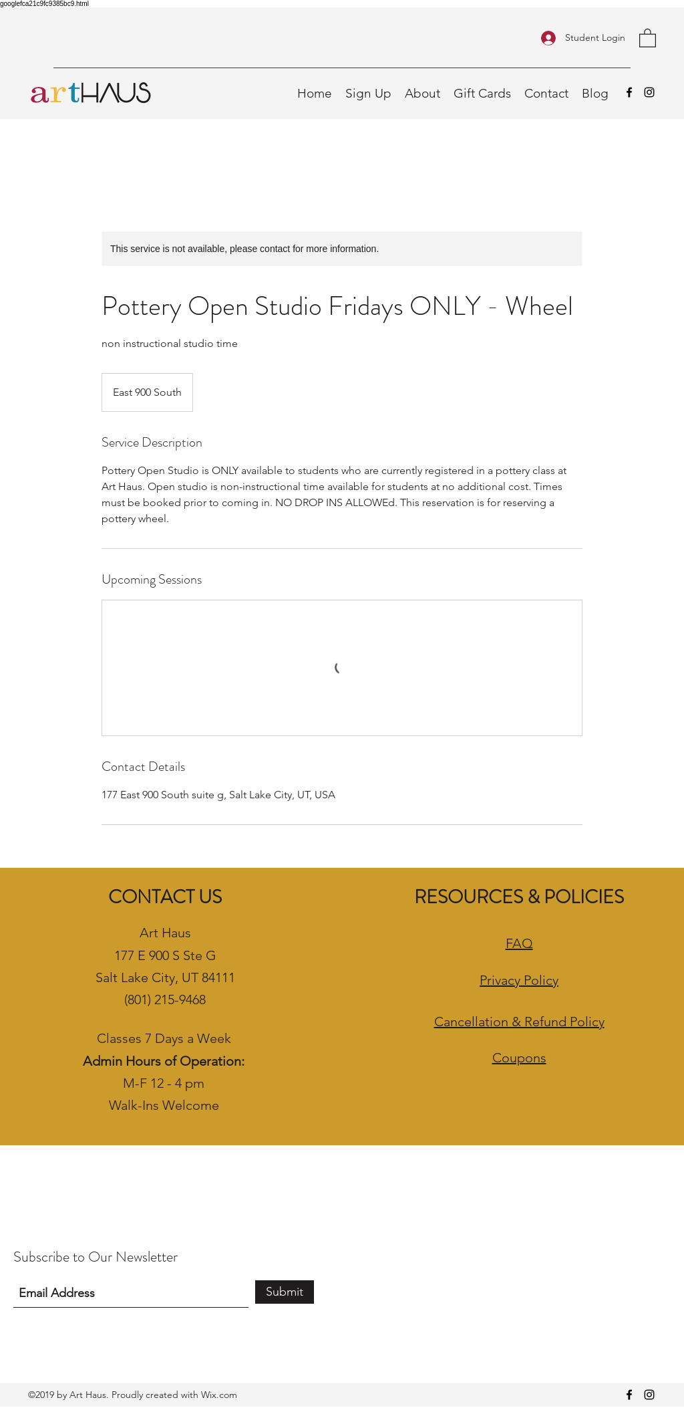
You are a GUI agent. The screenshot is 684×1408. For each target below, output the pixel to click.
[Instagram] (649, 92)
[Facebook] (629, 92)
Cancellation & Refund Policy (519, 1022)
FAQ (519, 943)
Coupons (519, 1058)
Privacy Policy (519, 980)
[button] (647, 37)
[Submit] (284, 1292)
